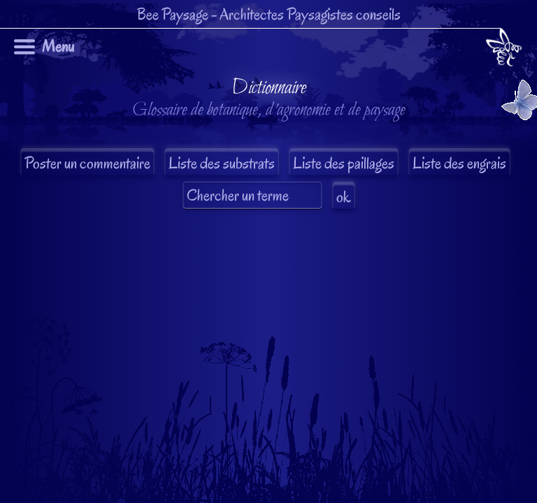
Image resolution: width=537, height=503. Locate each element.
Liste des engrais (459, 163)
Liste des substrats (222, 163)
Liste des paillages (343, 163)
